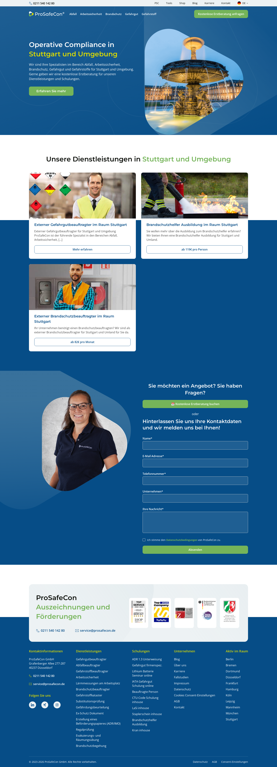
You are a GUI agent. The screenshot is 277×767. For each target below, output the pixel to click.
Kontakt (179, 707)
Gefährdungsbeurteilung (92, 707)
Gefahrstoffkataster (89, 695)
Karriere (179, 671)
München (232, 713)
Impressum (181, 683)
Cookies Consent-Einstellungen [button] (194, 695)
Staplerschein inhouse (147, 714)
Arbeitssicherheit (87, 677)
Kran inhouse (141, 730)
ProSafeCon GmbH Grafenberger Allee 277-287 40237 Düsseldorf (47, 663)
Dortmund (233, 671)
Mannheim (233, 707)
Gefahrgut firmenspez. (147, 665)
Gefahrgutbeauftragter (91, 659)
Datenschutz (182, 689)
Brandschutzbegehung (91, 746)
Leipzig (230, 701)
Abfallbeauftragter (88, 665)
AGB (177, 701)
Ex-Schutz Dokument (90, 713)
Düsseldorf (233, 677)
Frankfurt (232, 683)
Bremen (231, 665)
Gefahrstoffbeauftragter (92, 671)
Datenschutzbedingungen (181, 540)
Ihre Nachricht (153, 509)
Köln (229, 695)
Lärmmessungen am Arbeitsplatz (98, 683)
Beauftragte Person (145, 692)
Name (147, 438)
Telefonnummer (154, 474)
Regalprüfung (85, 729)
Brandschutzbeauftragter (93, 689)
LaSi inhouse (140, 708)
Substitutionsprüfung (90, 701)
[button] (221, 14)
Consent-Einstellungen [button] (234, 761)
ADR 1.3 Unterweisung (147, 659)
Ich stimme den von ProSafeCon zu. (184, 540)
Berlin (230, 659)
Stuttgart (232, 719)
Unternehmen (153, 491)
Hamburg (232, 689)
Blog (177, 659)
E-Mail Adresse (153, 456)
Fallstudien (181, 677)
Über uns (180, 665)
